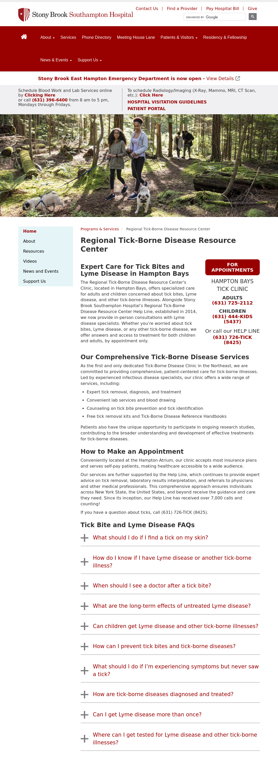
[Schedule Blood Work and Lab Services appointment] (40, 95)
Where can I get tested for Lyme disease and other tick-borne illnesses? (175, 739)
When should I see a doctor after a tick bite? (152, 586)
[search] (212, 17)
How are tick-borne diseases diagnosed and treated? (163, 694)
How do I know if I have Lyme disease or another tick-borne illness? (172, 562)
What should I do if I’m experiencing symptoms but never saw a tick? (176, 670)
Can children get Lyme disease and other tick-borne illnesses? (175, 626)
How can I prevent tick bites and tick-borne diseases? (164, 646)
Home (29, 231)
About (29, 241)
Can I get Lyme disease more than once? (147, 714)
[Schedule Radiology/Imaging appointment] (150, 95)
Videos (30, 261)
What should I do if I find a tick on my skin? (150, 538)
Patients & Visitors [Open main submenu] (179, 37)
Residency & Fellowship (225, 37)
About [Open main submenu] (47, 37)
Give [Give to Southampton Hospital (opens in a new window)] (252, 8)
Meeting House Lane (136, 37)
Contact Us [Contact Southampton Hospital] (147, 8)
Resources (33, 251)
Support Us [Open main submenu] (90, 60)
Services (68, 37)
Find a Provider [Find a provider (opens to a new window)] (182, 8)
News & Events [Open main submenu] (56, 60)
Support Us (34, 281)
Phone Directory (97, 37)
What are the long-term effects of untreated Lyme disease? (172, 606)
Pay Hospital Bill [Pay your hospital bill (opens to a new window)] (222, 8)
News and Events (41, 271)
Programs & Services (100, 229)
